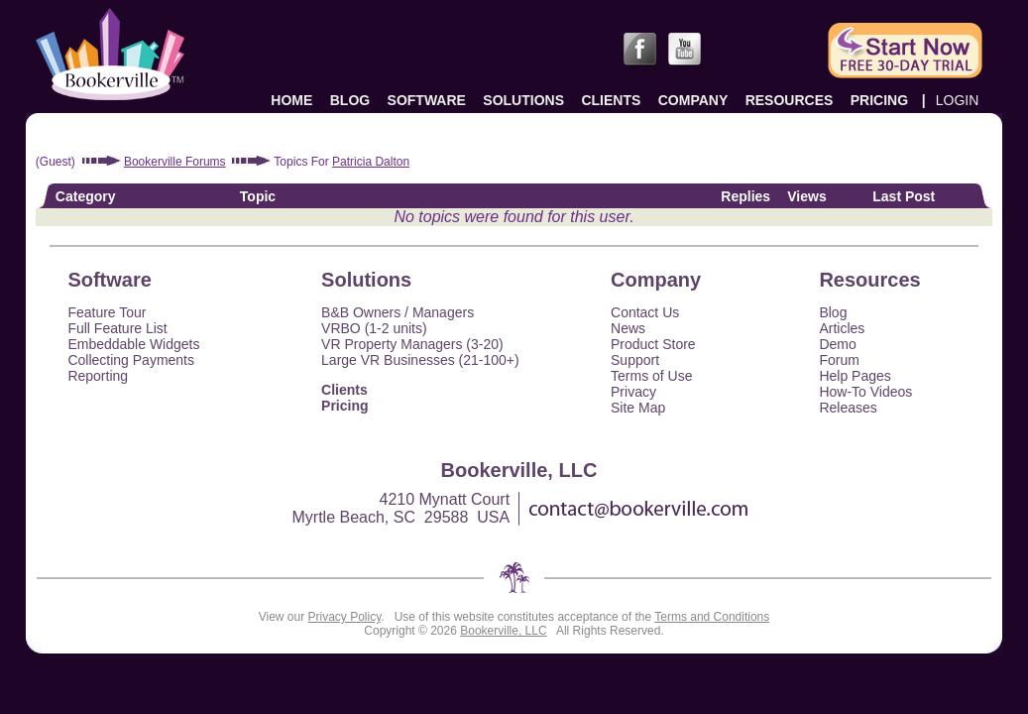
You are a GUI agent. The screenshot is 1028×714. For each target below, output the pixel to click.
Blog (833, 312)
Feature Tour (106, 312)
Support (635, 360)
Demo (837, 344)
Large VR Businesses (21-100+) (420, 360)
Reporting (97, 376)
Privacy (633, 392)
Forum (838, 360)
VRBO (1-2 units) (374, 328)
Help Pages (854, 376)
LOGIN (957, 100)
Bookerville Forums (175, 162)
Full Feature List (117, 328)
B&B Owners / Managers (397, 312)
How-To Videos (865, 392)
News (628, 328)
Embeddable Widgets (133, 344)
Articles (841, 328)
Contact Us (645, 312)
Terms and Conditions (711, 617)
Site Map (638, 408)
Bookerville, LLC (503, 631)
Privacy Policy (345, 617)
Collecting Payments (130, 360)
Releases (847, 408)
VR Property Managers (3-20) (412, 344)
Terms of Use (651, 376)
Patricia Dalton (370, 162)
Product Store (653, 344)
